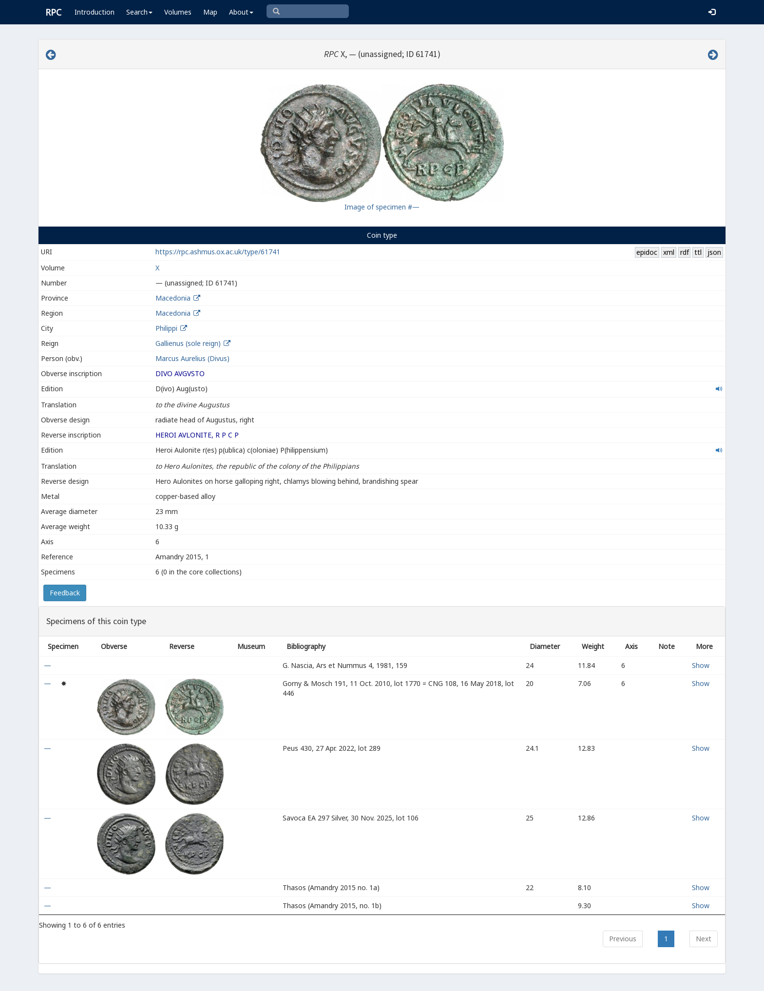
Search (139, 12)
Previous (622, 938)
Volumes (177, 12)
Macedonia (173, 298)
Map (210, 12)
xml (668, 252)
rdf (684, 252)
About (241, 12)
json (714, 252)
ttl (698, 252)
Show (700, 665)
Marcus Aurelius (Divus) (192, 358)
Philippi (166, 328)
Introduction (95, 12)
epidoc (646, 252)
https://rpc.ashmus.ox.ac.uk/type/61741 (217, 251)
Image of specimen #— (382, 206)
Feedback (65, 592)
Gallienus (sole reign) (188, 343)
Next (703, 938)
